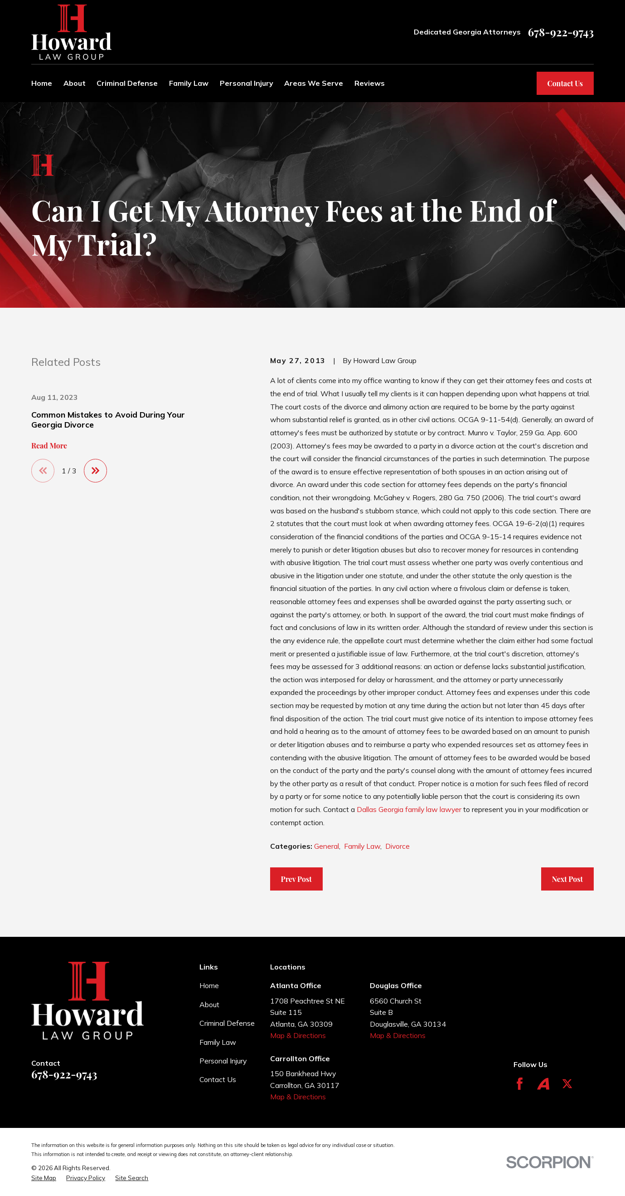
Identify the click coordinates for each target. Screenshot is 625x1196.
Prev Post (296, 879)
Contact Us (565, 83)
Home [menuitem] (41, 83)
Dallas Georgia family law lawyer (409, 809)
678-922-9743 (561, 32)
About (209, 1004)
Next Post (567, 879)
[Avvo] (543, 1084)
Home (209, 985)
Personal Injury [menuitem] (246, 83)
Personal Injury (223, 1060)
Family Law (362, 846)
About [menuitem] (74, 83)
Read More (49, 445)
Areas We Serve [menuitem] (313, 83)
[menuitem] (43, 1178)
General (326, 846)
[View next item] (95, 470)
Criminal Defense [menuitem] (127, 83)
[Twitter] (567, 1084)
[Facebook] (520, 1084)
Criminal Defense (227, 1023)
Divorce (397, 846)
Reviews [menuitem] (369, 83)
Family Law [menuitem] (188, 83)
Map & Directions (298, 1035)
